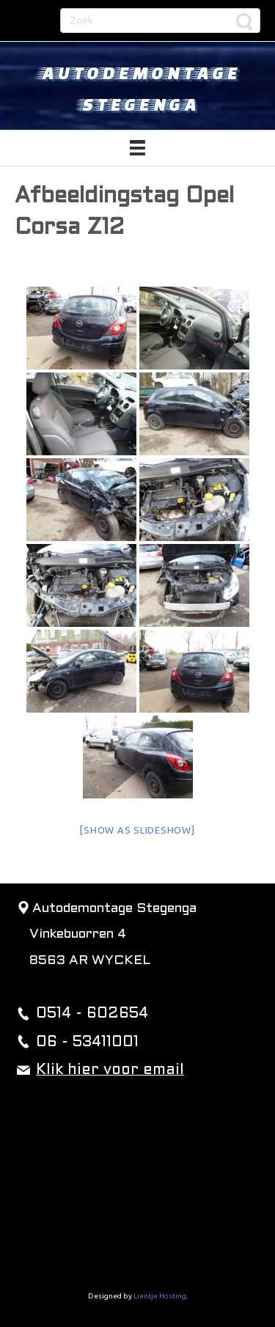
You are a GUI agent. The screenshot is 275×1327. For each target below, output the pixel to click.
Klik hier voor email (110, 1070)
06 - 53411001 (87, 1042)
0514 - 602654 (92, 1014)
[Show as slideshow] (137, 830)
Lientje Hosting (159, 1296)
